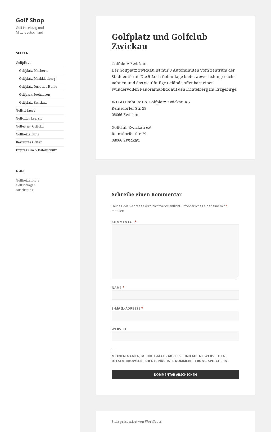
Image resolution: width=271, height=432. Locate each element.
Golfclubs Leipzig (29, 118)
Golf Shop (30, 20)
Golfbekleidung (27, 134)
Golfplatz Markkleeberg (37, 78)
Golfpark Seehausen (34, 94)
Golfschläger (25, 110)
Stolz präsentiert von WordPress (137, 421)
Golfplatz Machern (33, 70)
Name (118, 287)
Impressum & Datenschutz (36, 150)
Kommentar (124, 222)
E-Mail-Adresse (127, 308)
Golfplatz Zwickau (33, 102)
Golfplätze (23, 62)
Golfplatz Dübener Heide (38, 86)
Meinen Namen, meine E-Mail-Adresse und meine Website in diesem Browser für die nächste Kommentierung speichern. (170, 358)
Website (119, 329)
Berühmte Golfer (29, 142)
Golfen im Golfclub (30, 126)
